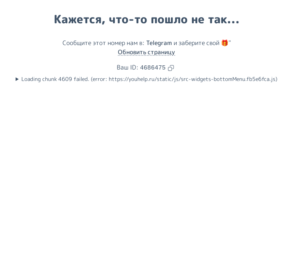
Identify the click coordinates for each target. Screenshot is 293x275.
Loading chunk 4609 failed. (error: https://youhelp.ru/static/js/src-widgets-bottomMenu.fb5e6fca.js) (149, 79)
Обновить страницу (146, 52)
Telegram (159, 43)
